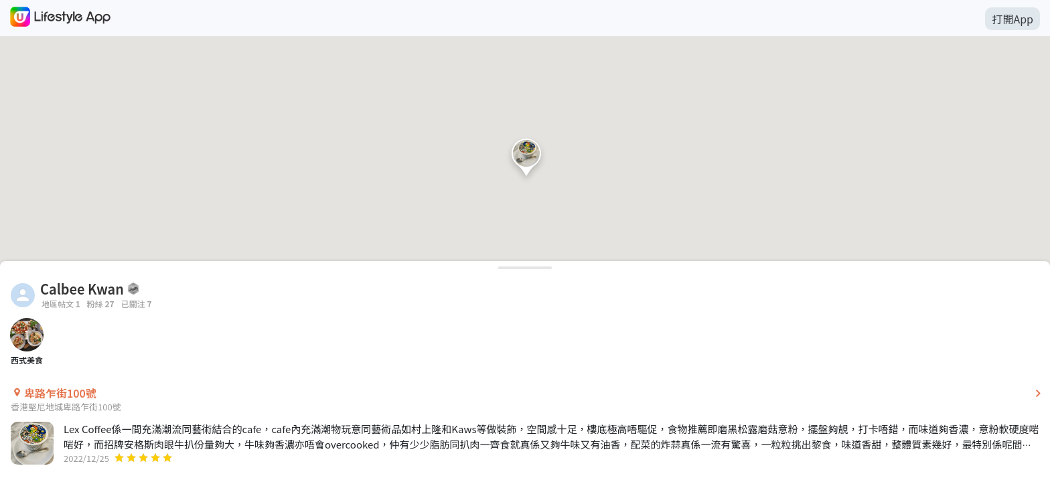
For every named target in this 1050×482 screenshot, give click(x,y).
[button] (526, 160)
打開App (1012, 19)
